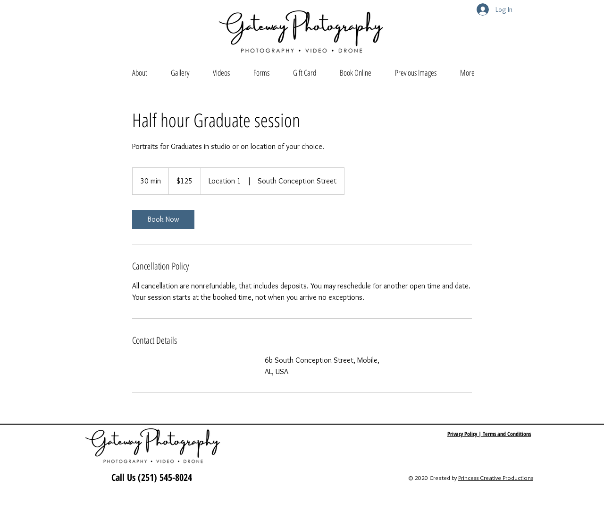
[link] (163, 219)
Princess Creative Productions (495, 477)
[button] (180, 72)
